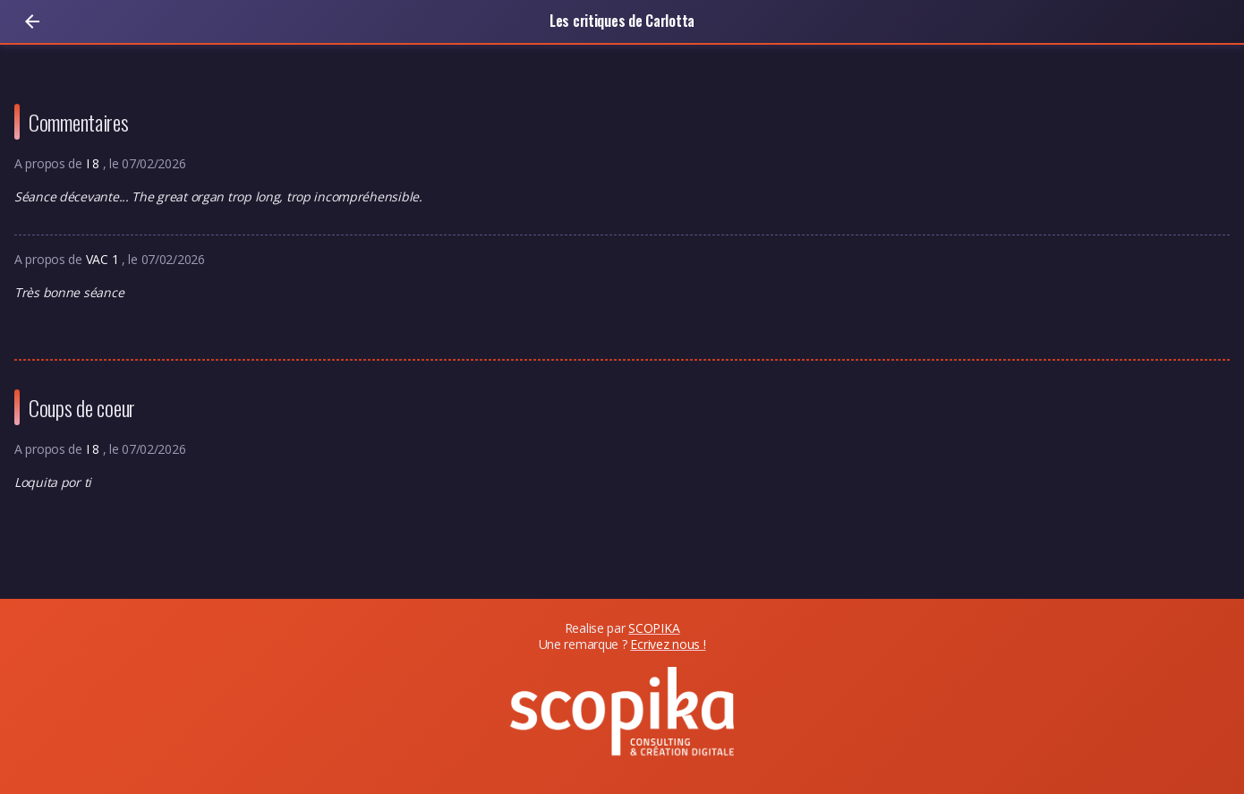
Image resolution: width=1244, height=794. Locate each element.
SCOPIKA (653, 627)
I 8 (94, 163)
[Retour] (32, 21)
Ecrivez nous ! (667, 644)
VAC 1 (104, 259)
